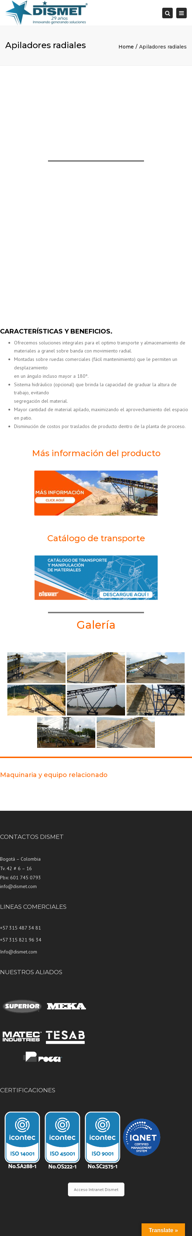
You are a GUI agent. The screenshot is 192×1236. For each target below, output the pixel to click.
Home (126, 47)
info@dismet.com (18, 886)
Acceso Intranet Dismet (96, 1189)
